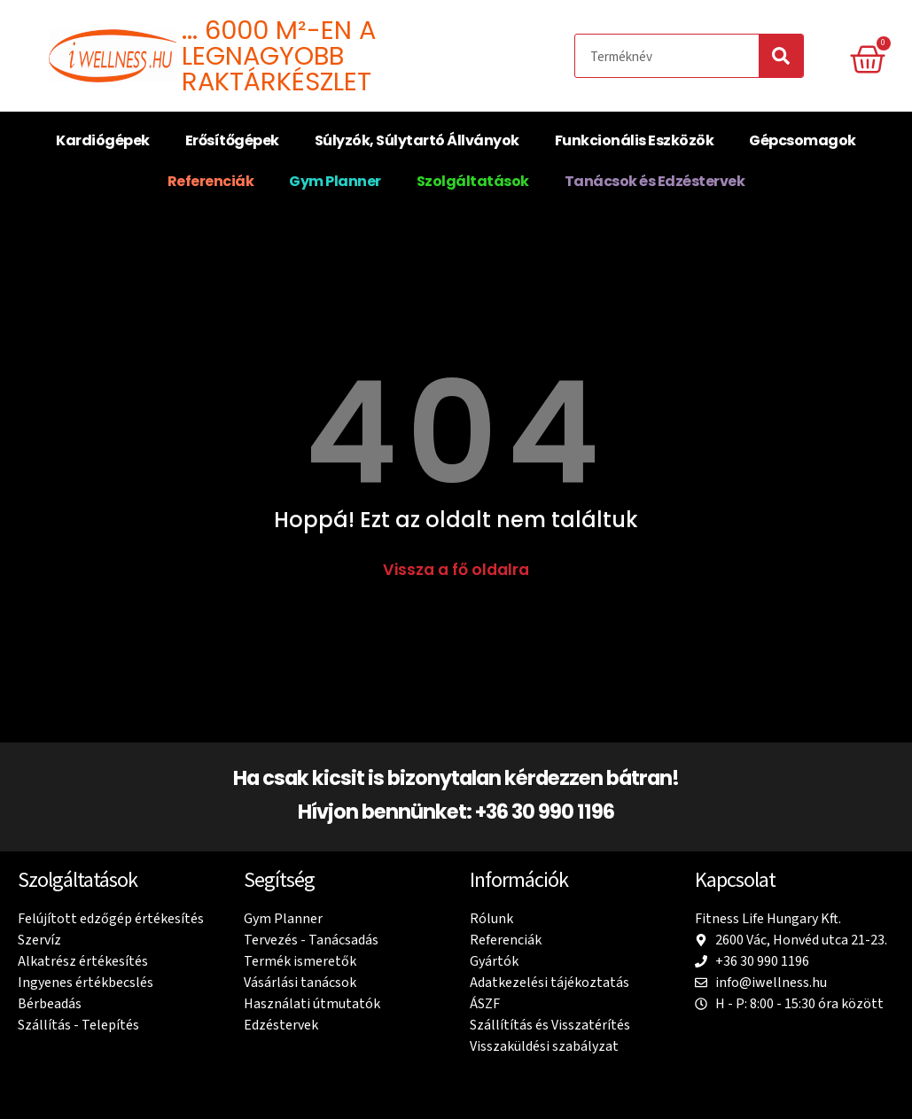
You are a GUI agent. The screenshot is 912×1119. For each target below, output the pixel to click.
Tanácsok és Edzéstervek (655, 181)
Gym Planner (335, 181)
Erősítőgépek (232, 140)
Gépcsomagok (802, 140)
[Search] (781, 56)
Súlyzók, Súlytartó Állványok (417, 140)
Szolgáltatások (473, 181)
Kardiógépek (103, 140)
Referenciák (211, 181)
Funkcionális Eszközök (634, 140)
